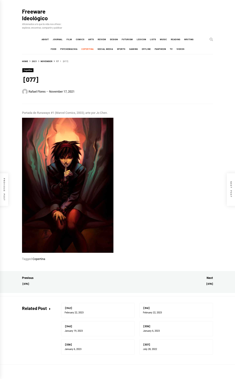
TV (171, 49)
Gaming (133, 49)
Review (102, 39)
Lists (153, 39)
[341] (146, 307)
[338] (68, 344)
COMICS (80, 39)
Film (69, 39)
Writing (189, 39)
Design (114, 39)
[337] (146, 344)
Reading (175, 39)
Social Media (105, 49)
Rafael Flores (37, 91)
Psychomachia (69, 49)
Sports (121, 49)
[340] (68, 326)
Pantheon (160, 49)
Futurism (127, 39)
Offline (146, 49)
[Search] (211, 39)
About (45, 39)
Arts (91, 39)
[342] (68, 307)
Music (163, 39)
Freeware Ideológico (35, 14)
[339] (146, 326)
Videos (180, 49)
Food (53, 49)
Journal (58, 39)
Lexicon (141, 39)
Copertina (87, 49)
